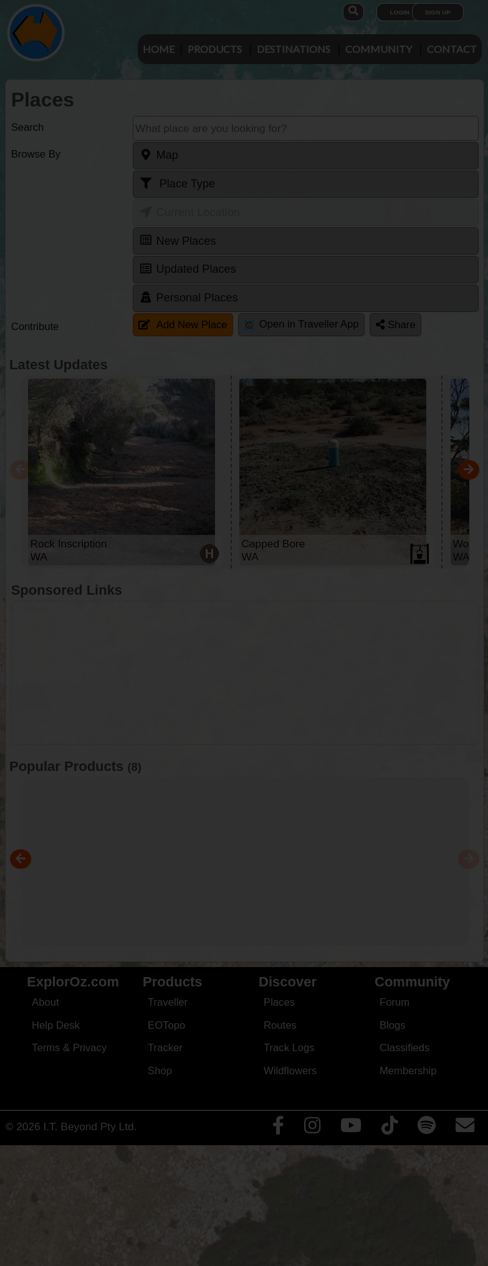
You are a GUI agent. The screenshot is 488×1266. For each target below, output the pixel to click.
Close (361, 259)
